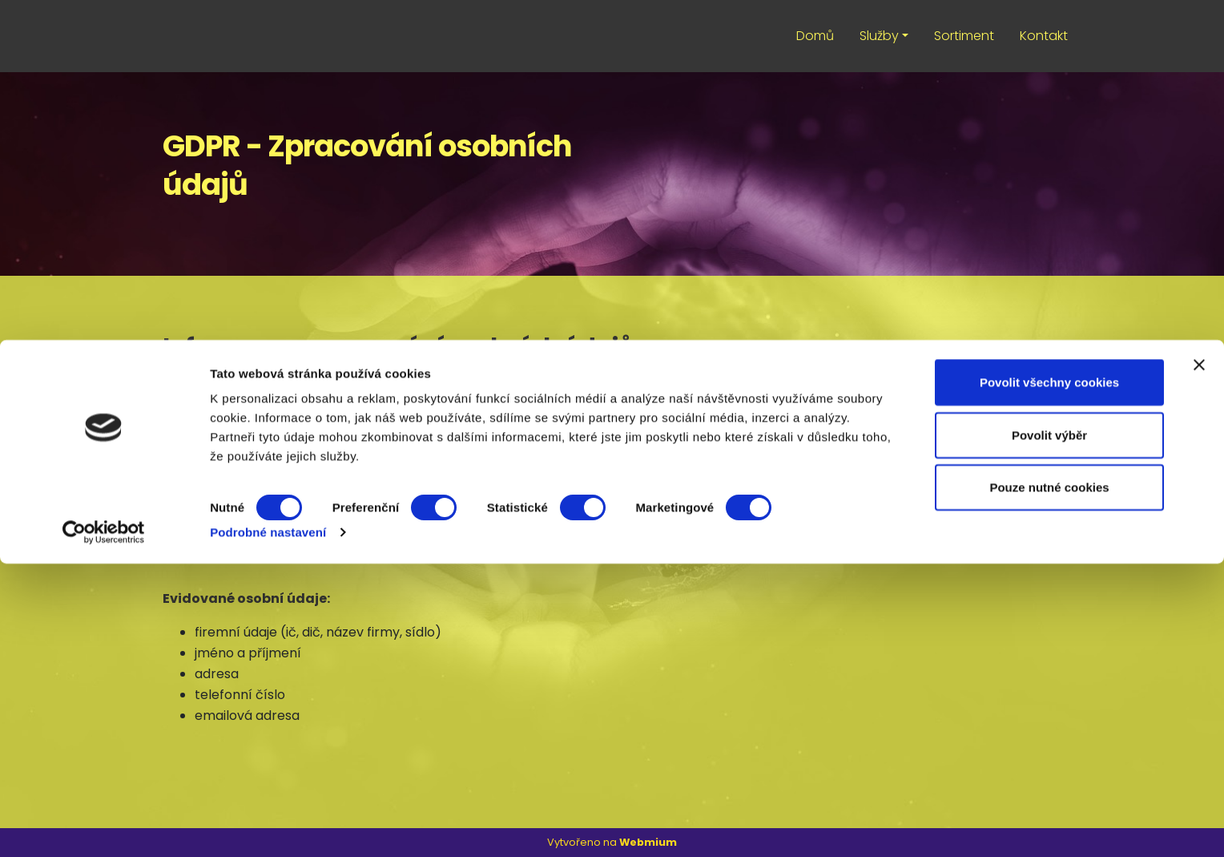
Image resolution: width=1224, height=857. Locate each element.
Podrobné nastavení (268, 825)
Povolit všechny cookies (1049, 675)
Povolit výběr (1049, 728)
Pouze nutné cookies (1049, 780)
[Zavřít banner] (1199, 658)
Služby (879, 35)
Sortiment (964, 35)
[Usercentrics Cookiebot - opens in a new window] (104, 826)
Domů (815, 35)
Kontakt (1044, 35)
